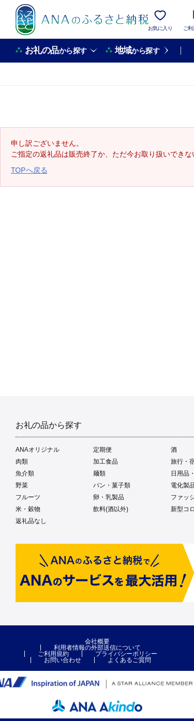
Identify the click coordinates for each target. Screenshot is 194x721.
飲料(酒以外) (110, 509)
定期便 (102, 449)
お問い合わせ (62, 660)
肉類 (22, 461)
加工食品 (105, 461)
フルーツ (28, 497)
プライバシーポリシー (126, 653)
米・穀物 (28, 509)
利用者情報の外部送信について (97, 647)
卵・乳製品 (108, 497)
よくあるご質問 (129, 660)
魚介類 (25, 473)
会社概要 (97, 641)
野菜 (22, 485)
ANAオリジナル (37, 449)
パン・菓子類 (111, 485)
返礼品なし (31, 521)
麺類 (99, 473)
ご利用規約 (53, 653)
